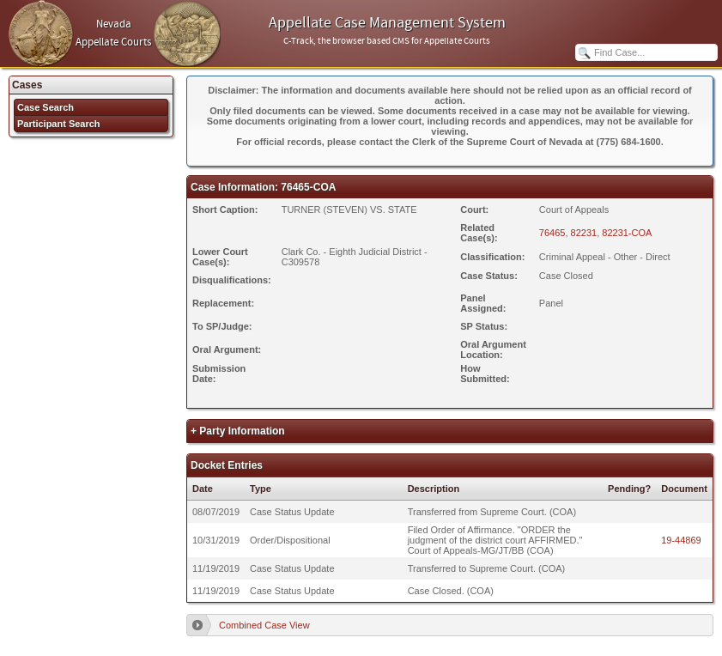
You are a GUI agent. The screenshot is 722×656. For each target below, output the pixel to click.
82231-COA (627, 233)
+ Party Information (238, 431)
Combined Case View (264, 625)
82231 (584, 233)
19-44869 (681, 540)
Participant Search (58, 123)
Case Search (45, 107)
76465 (552, 233)
